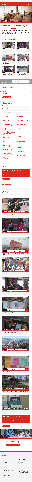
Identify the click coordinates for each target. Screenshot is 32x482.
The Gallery (19, 146)
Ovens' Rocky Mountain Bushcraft (22, 120)
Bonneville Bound (5, 121)
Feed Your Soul (5, 138)
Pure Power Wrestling (20, 128)
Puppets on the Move (20, 127)
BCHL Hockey (5, 119)
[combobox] (20, 81)
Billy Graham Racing (6, 120)
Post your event (7, 174)
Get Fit (4, 141)
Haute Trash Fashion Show (7, 146)
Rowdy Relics (19, 131)
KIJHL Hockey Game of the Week (8, 154)
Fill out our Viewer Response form (13, 445)
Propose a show (15, 420)
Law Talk (4, 157)
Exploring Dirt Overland (6, 137)
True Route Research (20, 152)
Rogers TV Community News (21, 129)
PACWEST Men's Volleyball (21, 121)
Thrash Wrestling (19, 148)
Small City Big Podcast (20, 135)
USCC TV (5, 93)
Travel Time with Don (20, 151)
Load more (6, 426)
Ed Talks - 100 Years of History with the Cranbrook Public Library (9, 133)
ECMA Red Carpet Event (6, 131)
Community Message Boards (7, 125)
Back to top (25, 426)
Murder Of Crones (20, 116)
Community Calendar (6, 124)
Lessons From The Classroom (7, 158)
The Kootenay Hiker (20, 147)
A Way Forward (5, 116)
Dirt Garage (4, 128)
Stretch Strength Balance (21, 141)
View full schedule (7, 97)
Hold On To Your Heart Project (7, 149)
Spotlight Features (20, 137)
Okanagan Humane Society (21, 117)
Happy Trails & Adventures (7, 145)
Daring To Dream (5, 127)
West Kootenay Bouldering (21, 155)
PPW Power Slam (19, 125)
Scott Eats (18, 132)
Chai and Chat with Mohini (7, 123)
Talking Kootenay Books (21, 142)
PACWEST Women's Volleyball (22, 123)
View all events (6, 178)
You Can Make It (19, 159)
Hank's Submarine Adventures (7, 142)
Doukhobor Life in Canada (7, 129)
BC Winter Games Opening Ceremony (9, 117)
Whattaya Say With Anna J (21, 158)
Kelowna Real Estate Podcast (7, 153)
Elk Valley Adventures (6, 134)
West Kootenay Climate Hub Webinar (23, 156)
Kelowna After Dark (6, 150)
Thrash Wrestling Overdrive (21, 150)
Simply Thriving (19, 133)
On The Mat (19, 119)
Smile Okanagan (19, 136)
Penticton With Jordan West (21, 124)
